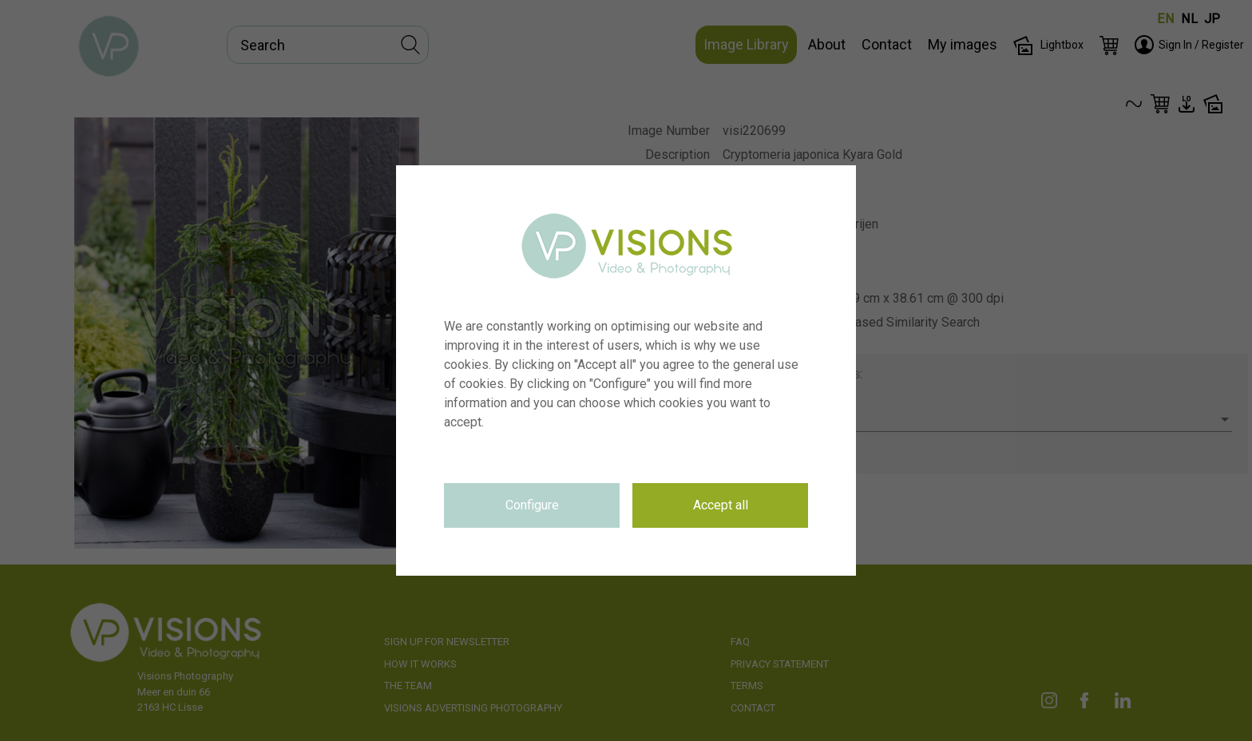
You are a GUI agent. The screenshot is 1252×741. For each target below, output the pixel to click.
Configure (532, 505)
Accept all (720, 505)
